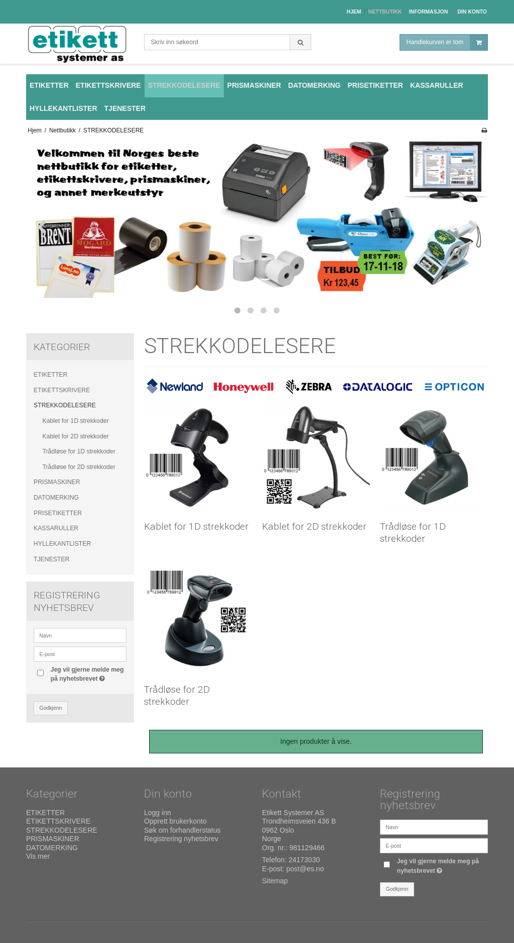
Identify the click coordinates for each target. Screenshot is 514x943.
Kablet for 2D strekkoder (76, 436)
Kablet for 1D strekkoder (76, 420)
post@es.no (305, 869)
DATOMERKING (56, 497)
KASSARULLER (56, 528)
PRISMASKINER (57, 482)
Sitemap (275, 881)
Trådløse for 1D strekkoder (79, 451)
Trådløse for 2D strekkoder (79, 466)
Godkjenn (51, 708)
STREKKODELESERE (65, 405)
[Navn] (434, 827)
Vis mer (38, 856)
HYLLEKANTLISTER (62, 543)
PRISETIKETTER (58, 513)
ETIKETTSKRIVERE (62, 390)
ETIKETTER (50, 374)
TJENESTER (51, 559)
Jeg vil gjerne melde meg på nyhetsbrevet (87, 673)
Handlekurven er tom (447, 42)
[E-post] (434, 845)
